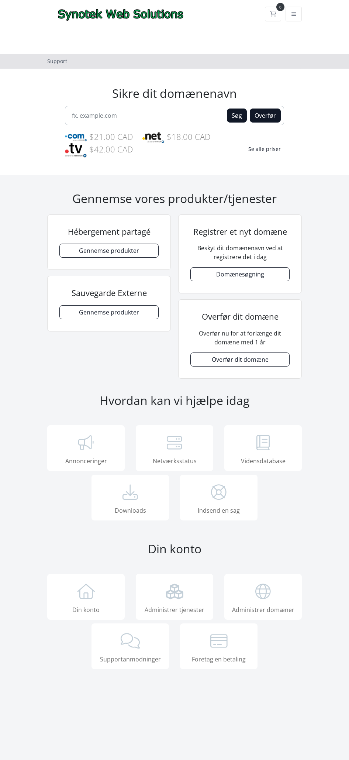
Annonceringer (86, 449)
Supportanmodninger (130, 647)
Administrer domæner (263, 597)
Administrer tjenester (174, 597)
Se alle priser (264, 148)
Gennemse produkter (109, 251)
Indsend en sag (219, 498)
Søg (237, 115)
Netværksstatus (174, 449)
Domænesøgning (240, 274)
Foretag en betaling (219, 647)
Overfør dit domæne (240, 359)
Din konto (86, 597)
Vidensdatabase (263, 449)
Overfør (265, 115)
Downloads (130, 498)
